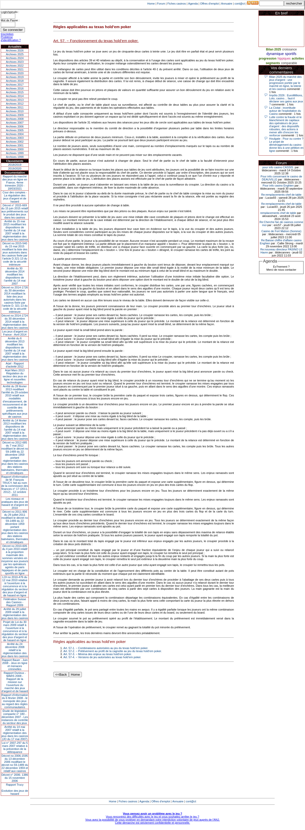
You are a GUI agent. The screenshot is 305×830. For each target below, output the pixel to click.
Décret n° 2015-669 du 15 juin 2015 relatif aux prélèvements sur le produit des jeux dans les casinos (14, 211)
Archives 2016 (15, 88)
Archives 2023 (15, 61)
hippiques (284, 58)
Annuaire (226, 3)
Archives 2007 (15, 122)
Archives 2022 (15, 65)
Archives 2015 (15, 92)
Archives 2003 (15, 137)
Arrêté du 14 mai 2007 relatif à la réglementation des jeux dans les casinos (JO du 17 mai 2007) (15, 733)
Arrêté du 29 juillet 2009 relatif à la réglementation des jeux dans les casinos (15, 613)
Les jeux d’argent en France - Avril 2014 (14, 333)
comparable (289, 63)
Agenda (193, 3)
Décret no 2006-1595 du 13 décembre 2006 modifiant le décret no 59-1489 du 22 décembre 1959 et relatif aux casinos (15, 763)
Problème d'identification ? (11, 38)
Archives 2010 (15, 111)
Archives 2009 (15, 115)
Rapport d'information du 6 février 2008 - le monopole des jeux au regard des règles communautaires (15, 701)
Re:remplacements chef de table (281, 194)
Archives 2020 (15, 73)
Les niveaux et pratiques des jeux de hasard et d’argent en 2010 (15, 503)
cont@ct (240, 3)
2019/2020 (14, 168)
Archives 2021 (15, 69)
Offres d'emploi (209, 3)
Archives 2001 (15, 145)
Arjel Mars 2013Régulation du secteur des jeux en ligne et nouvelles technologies (15, 376)
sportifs (290, 54)
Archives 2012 (15, 103)
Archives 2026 (15, 50)
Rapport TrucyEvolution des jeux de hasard (15, 789)
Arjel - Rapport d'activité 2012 (15, 365)
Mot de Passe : (10, 20)
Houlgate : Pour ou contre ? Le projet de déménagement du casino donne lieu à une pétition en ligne (286, 144)
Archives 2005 (15, 130)
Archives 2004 (15, 134)
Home (151, 3)
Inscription (7, 33)
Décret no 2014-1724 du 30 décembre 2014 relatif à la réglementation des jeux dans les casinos (15, 321)
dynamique (275, 54)
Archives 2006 (15, 126)
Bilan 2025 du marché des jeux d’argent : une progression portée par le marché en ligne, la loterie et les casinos (285, 82)
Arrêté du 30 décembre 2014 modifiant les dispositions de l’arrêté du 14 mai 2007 (15, 276)
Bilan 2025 (273, 49)
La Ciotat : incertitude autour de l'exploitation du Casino (285, 110)
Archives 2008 (15, 118)
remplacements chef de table (278, 212)
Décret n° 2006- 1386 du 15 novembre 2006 (15, 777)
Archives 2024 (15, 58)
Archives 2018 (15, 80)
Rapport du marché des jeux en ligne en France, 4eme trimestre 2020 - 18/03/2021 (14, 182)
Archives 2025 (15, 54)
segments (273, 63)
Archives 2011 (15, 107)
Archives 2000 (15, 149)
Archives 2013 (15, 99)
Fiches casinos (176, 3)
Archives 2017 (15, 84)
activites (298, 58)
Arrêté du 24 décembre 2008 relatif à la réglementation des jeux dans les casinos (15, 650)
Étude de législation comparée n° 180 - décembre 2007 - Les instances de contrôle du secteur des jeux (15, 717)
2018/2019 (14, 164)
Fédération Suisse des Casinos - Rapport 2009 (15, 602)
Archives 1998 (15, 156)
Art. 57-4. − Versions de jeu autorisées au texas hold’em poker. (102, 657)
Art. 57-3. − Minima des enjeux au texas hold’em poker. (98, 654)
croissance (289, 49)
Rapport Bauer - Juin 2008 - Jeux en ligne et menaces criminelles (15, 664)
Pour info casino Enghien (278, 185)
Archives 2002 (15, 141)
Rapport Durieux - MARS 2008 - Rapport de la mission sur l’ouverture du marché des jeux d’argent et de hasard (15, 682)
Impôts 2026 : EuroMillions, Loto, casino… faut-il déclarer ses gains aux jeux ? (286, 100)
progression (267, 58)
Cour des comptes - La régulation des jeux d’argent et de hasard (15, 197)
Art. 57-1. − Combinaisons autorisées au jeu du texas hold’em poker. (106, 648)
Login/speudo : (10, 11)
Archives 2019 (15, 77)
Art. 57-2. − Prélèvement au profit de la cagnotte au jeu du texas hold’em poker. (113, 651)
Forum (161, 3)
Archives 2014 (15, 96)
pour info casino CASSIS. (278, 167)
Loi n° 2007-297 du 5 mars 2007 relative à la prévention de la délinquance (15, 747)
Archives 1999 (15, 153)
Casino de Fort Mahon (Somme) (281, 231)
